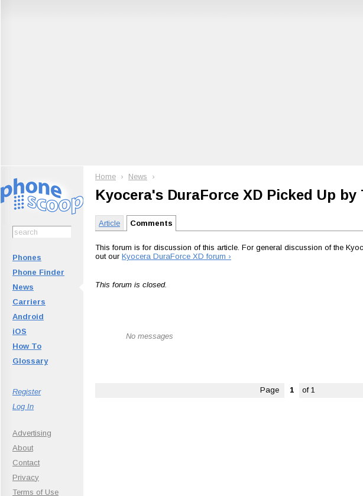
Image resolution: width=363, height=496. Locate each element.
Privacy (25, 477)
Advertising (31, 433)
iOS (19, 331)
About (22, 447)
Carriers (29, 301)
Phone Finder (38, 272)
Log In (23, 406)
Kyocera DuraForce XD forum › (176, 256)
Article (109, 223)
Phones (26, 257)
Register (26, 391)
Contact (26, 462)
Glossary (30, 360)
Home (105, 176)
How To (26, 346)
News (23, 287)
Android (28, 316)
